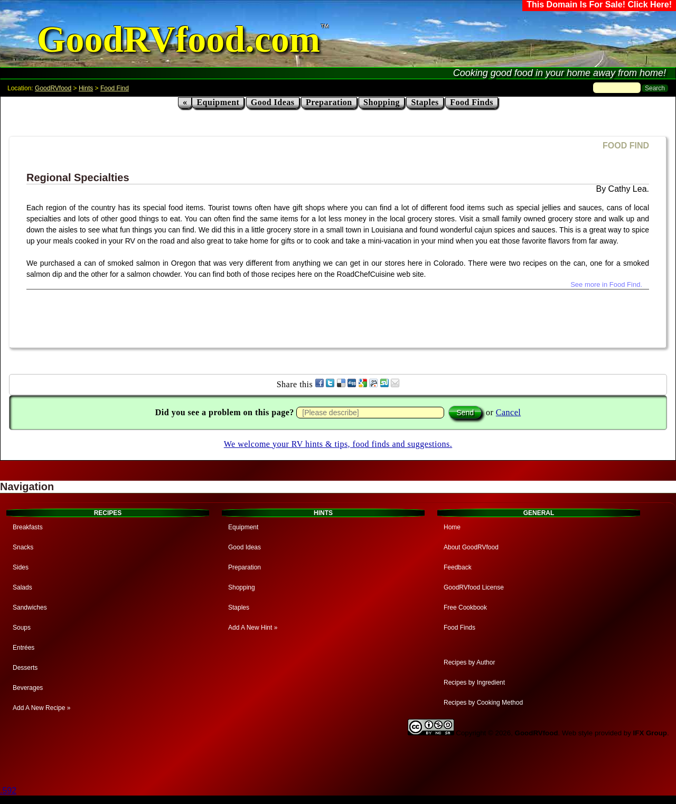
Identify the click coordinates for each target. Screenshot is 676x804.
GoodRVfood (53, 88)
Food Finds (471, 102)
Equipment (217, 102)
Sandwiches (30, 607)
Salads (22, 587)
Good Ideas (273, 102)
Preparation (329, 102)
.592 (8, 790)
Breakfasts (28, 527)
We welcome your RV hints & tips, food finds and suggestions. (338, 444)
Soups (22, 627)
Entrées (23, 647)
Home (452, 527)
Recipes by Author (469, 662)
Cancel (508, 412)
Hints (86, 88)
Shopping (381, 102)
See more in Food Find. (606, 284)
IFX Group (650, 733)
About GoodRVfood (471, 547)
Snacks (23, 547)
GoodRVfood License (474, 587)
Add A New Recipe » (41, 708)
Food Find (114, 88)
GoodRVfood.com (178, 39)
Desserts (25, 667)
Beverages (28, 687)
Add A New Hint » (252, 627)
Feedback (458, 567)
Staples (424, 102)
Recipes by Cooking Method (483, 702)
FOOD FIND (626, 145)
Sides (21, 567)
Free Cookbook (465, 607)
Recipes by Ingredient (474, 682)
